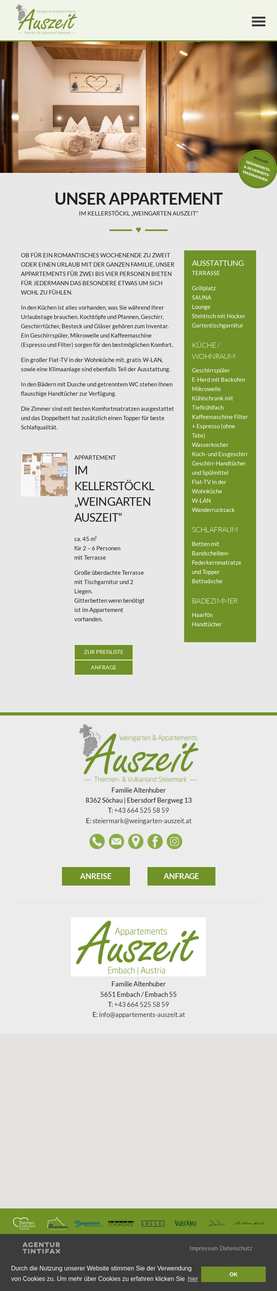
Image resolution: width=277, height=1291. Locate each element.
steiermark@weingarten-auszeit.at (142, 821)
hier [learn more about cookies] (193, 1278)
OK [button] (233, 1274)
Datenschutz (236, 1247)
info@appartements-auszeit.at (142, 1015)
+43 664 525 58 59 (141, 810)
